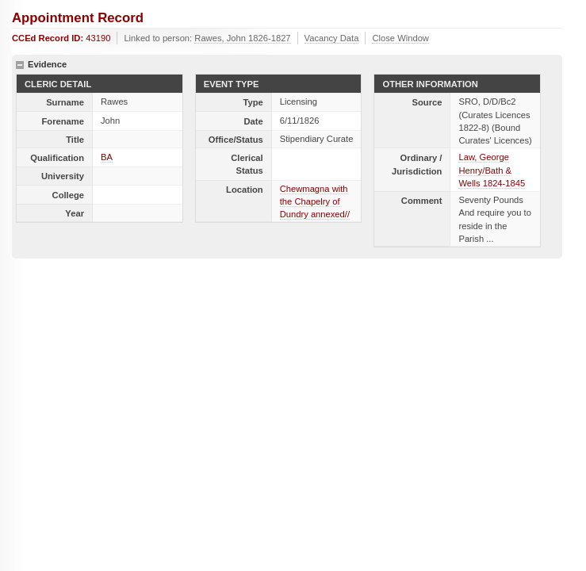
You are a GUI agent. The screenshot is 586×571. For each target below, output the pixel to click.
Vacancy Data (331, 38)
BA (107, 157)
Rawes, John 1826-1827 (242, 38)
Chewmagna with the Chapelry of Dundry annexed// (315, 201)
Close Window (400, 38)
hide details (20, 65)
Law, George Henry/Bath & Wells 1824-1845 (491, 169)
